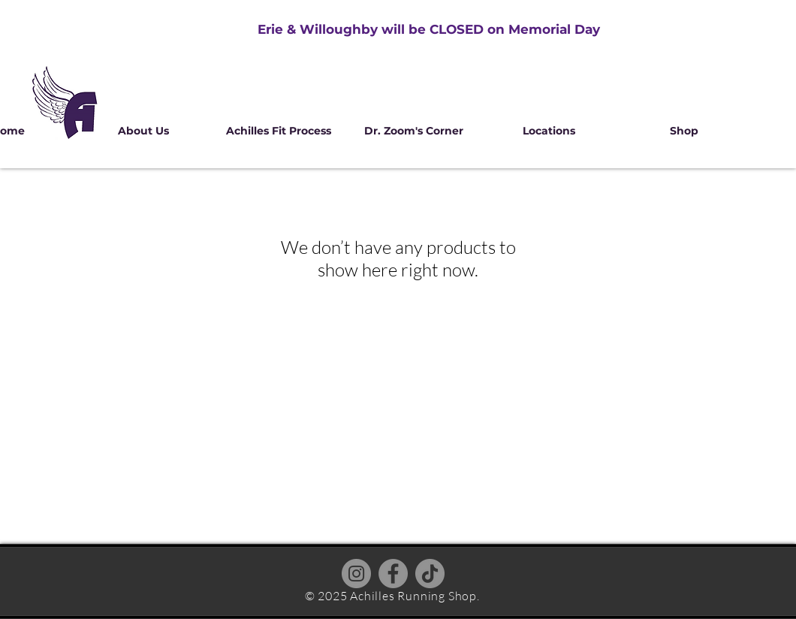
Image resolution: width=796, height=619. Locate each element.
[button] (143, 130)
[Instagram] (356, 573)
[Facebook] (393, 573)
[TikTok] (430, 573)
